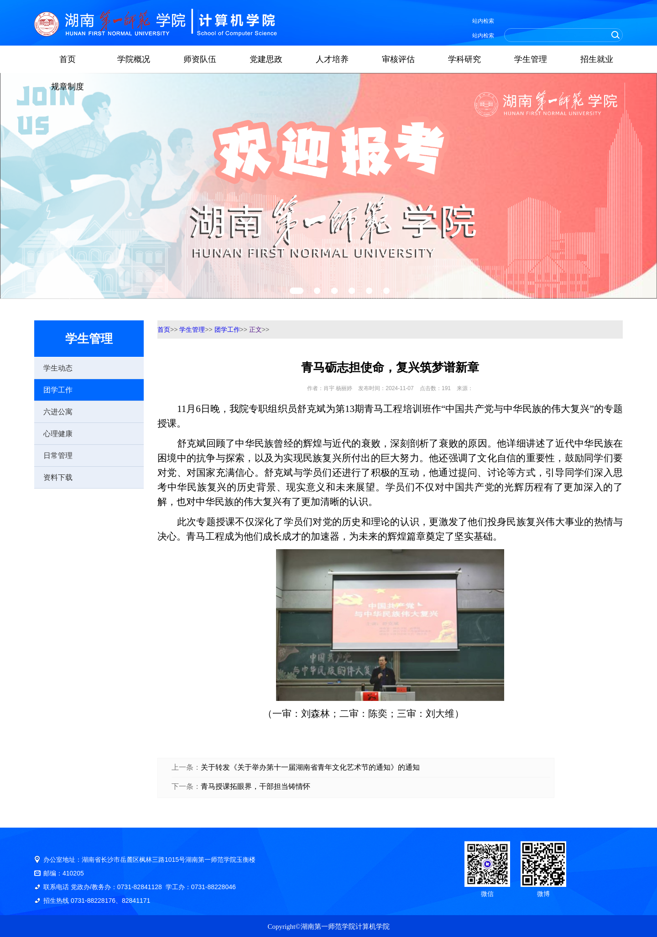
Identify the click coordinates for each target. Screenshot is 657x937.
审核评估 (398, 59)
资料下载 (58, 477)
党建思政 (266, 59)
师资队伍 (199, 59)
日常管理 (58, 455)
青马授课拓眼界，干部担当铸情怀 (255, 786)
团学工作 (58, 390)
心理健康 (58, 434)
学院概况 (133, 59)
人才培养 (332, 59)
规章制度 (67, 86)
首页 (67, 59)
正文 (255, 329)
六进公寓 (58, 412)
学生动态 (58, 368)
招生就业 (596, 59)
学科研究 (464, 59)
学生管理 (530, 59)
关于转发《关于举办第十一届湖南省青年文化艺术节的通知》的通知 (310, 767)
